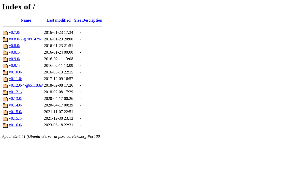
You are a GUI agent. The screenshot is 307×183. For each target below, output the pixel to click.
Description (92, 20)
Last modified (59, 20)
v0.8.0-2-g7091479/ (25, 39)
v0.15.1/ (15, 118)
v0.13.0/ (15, 98)
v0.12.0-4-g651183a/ (26, 85)
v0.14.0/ (15, 105)
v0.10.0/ (15, 72)
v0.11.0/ (15, 79)
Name (26, 20)
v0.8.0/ (14, 45)
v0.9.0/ (14, 59)
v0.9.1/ (14, 65)
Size (77, 20)
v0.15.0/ (15, 112)
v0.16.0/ (15, 125)
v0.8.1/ (14, 52)
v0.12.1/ (15, 92)
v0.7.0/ (14, 32)
